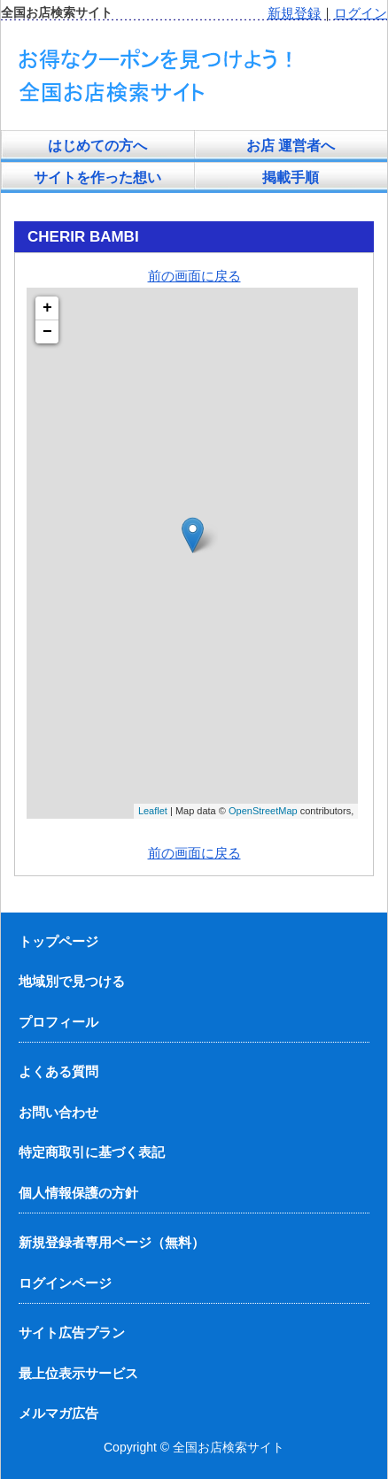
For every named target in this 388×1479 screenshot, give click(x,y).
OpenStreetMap (263, 810)
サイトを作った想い (97, 177)
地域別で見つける (72, 981)
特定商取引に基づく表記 (92, 1151)
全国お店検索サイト (228, 1447)
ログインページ (65, 1282)
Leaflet (152, 810)
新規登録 (294, 12)
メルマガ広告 (58, 1413)
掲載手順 (290, 177)
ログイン (360, 12)
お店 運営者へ (290, 145)
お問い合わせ (58, 1112)
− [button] (47, 332)
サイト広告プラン (72, 1332)
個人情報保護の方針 (78, 1192)
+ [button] (47, 308)
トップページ (58, 941)
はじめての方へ (97, 145)
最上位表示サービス (78, 1373)
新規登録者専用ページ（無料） (112, 1242)
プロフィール (58, 1021)
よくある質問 (58, 1071)
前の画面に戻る (194, 275)
